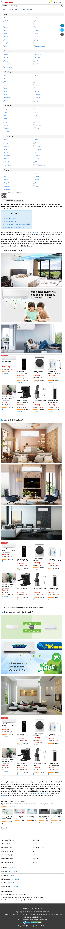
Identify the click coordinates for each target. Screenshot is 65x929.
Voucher (35, 858)
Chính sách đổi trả (6, 844)
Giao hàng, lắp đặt (6, 855)
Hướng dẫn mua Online (8, 858)
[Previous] (2, 816)
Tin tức (35, 844)
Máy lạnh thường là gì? (9, 221)
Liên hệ (35, 862)
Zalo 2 (62, 30)
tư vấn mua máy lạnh (42, 793)
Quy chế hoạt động (7, 851)
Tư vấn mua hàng (38, 847)
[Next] (61, 816)
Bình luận (17, 192)
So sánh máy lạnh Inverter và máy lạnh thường (16, 224)
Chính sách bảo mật (7, 847)
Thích (9, 192)
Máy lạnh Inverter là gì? (10, 218)
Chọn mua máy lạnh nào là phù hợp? (14, 227)
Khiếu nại (36, 855)
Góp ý (34, 851)
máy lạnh (34, 232)
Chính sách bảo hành (7, 840)
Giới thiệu (36, 840)
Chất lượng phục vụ (7, 862)
